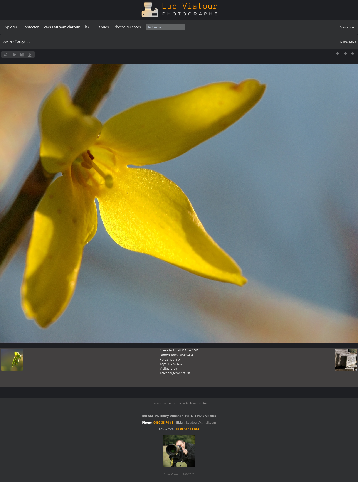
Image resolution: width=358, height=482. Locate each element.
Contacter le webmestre (192, 403)
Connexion (347, 27)
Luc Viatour (175, 364)
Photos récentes (127, 27)
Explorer (10, 27)
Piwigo (171, 403)
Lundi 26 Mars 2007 (185, 350)
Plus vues (101, 27)
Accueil (7, 42)
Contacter (30, 27)
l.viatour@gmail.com (201, 422)
